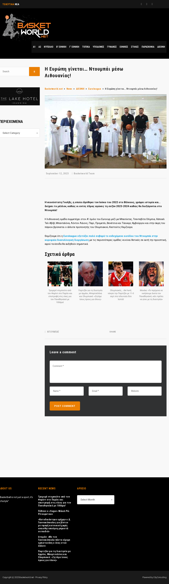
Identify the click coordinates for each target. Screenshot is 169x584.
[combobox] (95, 499)
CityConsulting (160, 577)
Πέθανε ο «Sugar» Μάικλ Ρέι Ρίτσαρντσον (53, 512)
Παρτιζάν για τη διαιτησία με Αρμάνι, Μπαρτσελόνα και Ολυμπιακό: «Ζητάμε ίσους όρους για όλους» (54, 556)
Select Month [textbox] (88, 499)
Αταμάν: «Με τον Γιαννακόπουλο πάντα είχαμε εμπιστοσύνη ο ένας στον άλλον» (54, 541)
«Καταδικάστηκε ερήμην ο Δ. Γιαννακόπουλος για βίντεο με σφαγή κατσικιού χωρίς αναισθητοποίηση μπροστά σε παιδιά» (54, 525)
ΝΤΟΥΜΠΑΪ (53, 331)
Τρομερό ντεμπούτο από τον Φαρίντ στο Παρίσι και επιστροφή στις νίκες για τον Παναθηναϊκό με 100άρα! (54, 501)
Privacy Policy (41, 577)
